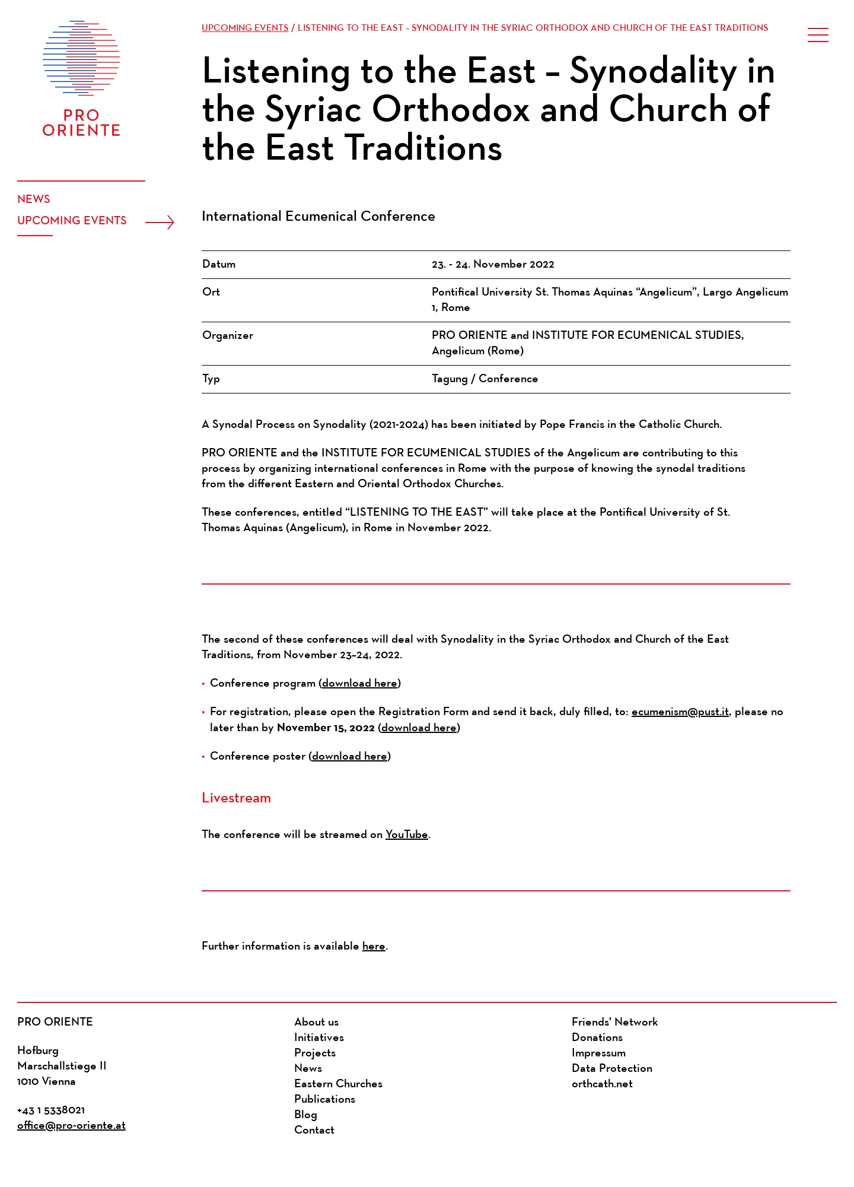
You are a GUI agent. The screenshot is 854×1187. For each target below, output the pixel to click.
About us (316, 1023)
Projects (315, 1053)
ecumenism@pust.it (680, 712)
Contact (314, 1131)
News (33, 200)
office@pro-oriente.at (71, 1126)
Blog (305, 1115)
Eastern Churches (338, 1084)
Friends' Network (615, 1023)
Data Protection (612, 1069)
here (373, 947)
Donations (597, 1038)
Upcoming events (72, 221)
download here (359, 684)
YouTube (406, 835)
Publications (324, 1100)
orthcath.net (602, 1084)
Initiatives (319, 1038)
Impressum (599, 1053)
